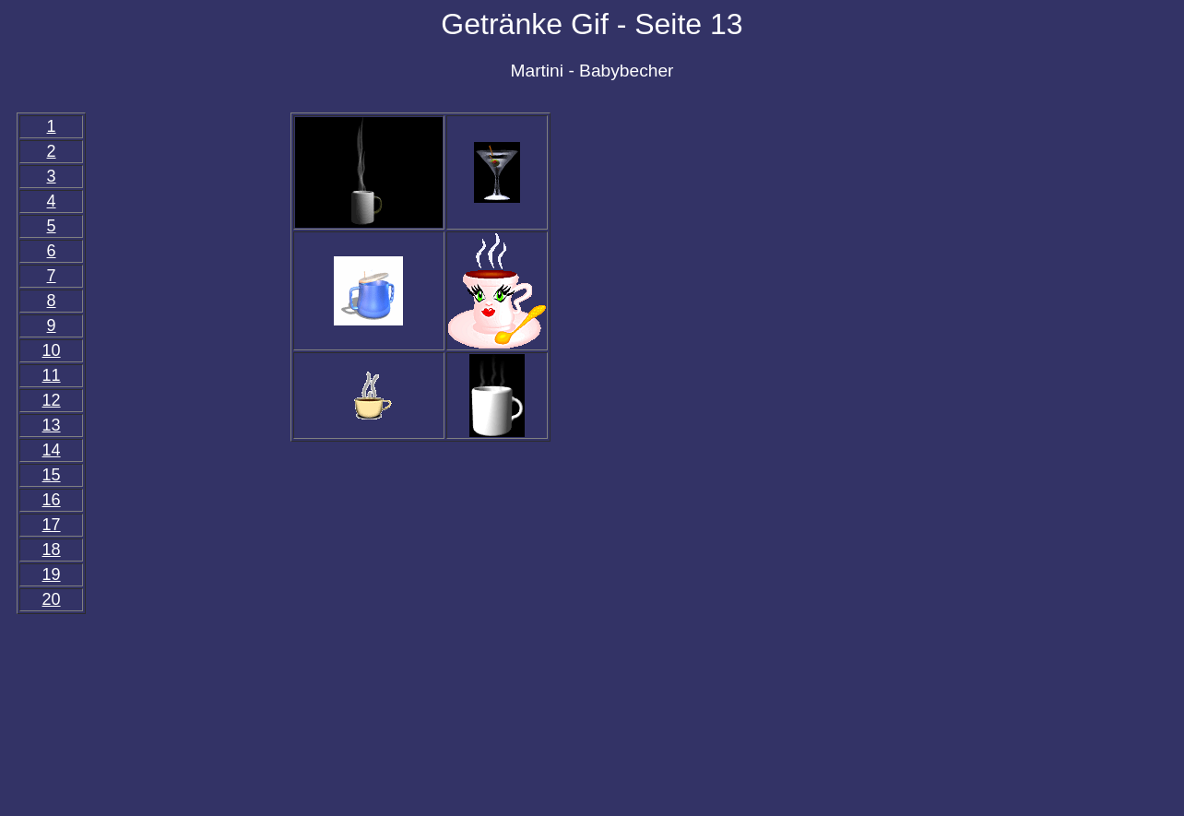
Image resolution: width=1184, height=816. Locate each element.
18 (51, 549)
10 (51, 350)
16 (51, 500)
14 (51, 450)
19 (51, 574)
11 (51, 375)
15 (51, 475)
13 (51, 425)
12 (51, 400)
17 (51, 524)
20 (51, 599)
